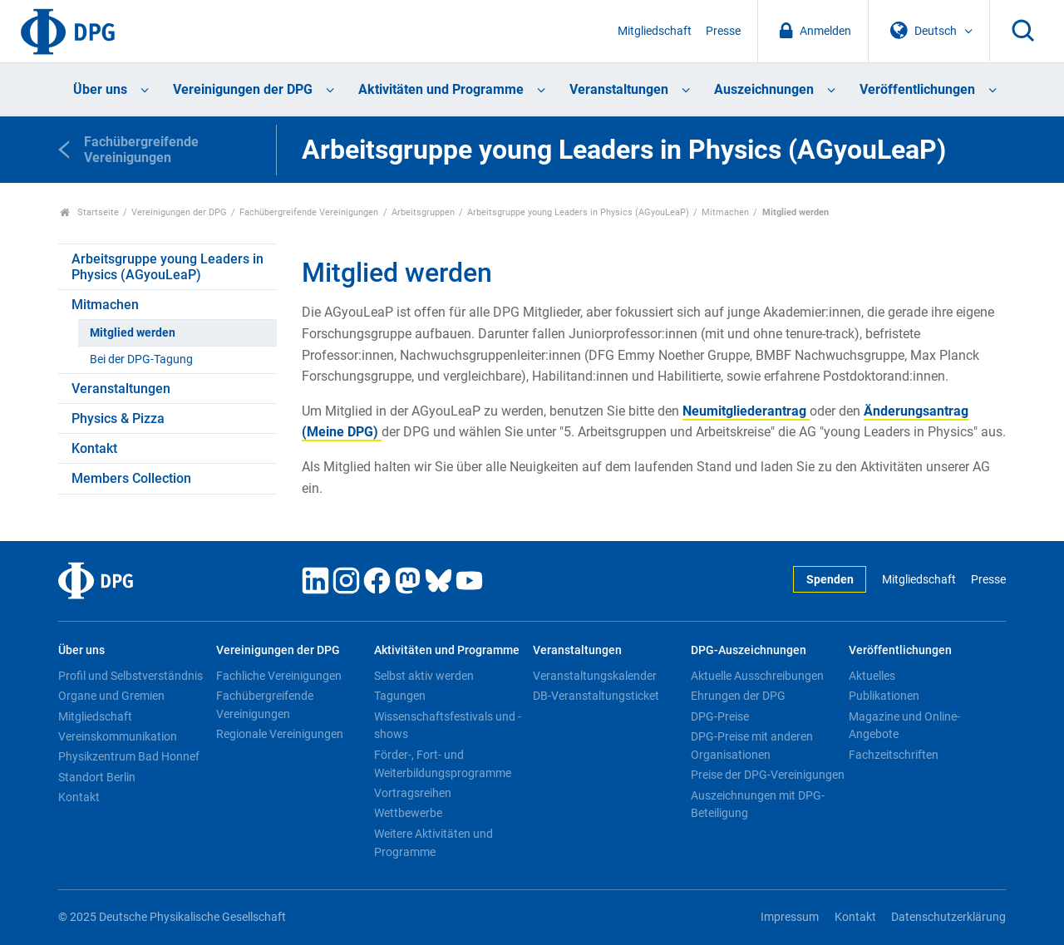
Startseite (89, 212)
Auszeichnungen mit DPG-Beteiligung (758, 804)
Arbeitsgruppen (423, 212)
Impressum (790, 917)
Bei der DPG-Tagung (141, 359)
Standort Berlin (96, 777)
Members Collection (131, 478)
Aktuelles (872, 675)
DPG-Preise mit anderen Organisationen (752, 745)
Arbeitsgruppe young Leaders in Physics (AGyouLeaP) (578, 212)
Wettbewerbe (408, 812)
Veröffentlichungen (917, 89)
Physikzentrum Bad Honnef (129, 756)
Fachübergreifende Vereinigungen (308, 212)
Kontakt (94, 448)
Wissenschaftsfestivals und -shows (447, 725)
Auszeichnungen (764, 89)
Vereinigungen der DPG (243, 89)
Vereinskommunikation (117, 736)
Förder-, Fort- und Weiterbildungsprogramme (442, 764)
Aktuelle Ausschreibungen (757, 675)
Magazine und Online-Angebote (904, 725)
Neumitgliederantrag (746, 411)
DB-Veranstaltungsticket (596, 695)
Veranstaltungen (618, 89)
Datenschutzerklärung (948, 917)
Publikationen (884, 695)
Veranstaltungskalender (595, 675)
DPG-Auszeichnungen (748, 650)
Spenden (830, 580)
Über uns (100, 89)
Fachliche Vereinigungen (279, 675)
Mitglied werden (132, 333)
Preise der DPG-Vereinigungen (768, 774)
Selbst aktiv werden (424, 675)
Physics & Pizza (118, 418)
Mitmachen (725, 212)
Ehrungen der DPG (738, 695)
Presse (723, 31)
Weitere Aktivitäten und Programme (433, 843)
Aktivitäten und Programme (441, 89)
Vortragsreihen (412, 793)
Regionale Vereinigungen (279, 734)
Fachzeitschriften (893, 754)
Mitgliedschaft (655, 31)
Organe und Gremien (111, 695)
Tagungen (400, 695)
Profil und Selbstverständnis (130, 675)
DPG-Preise (720, 716)
